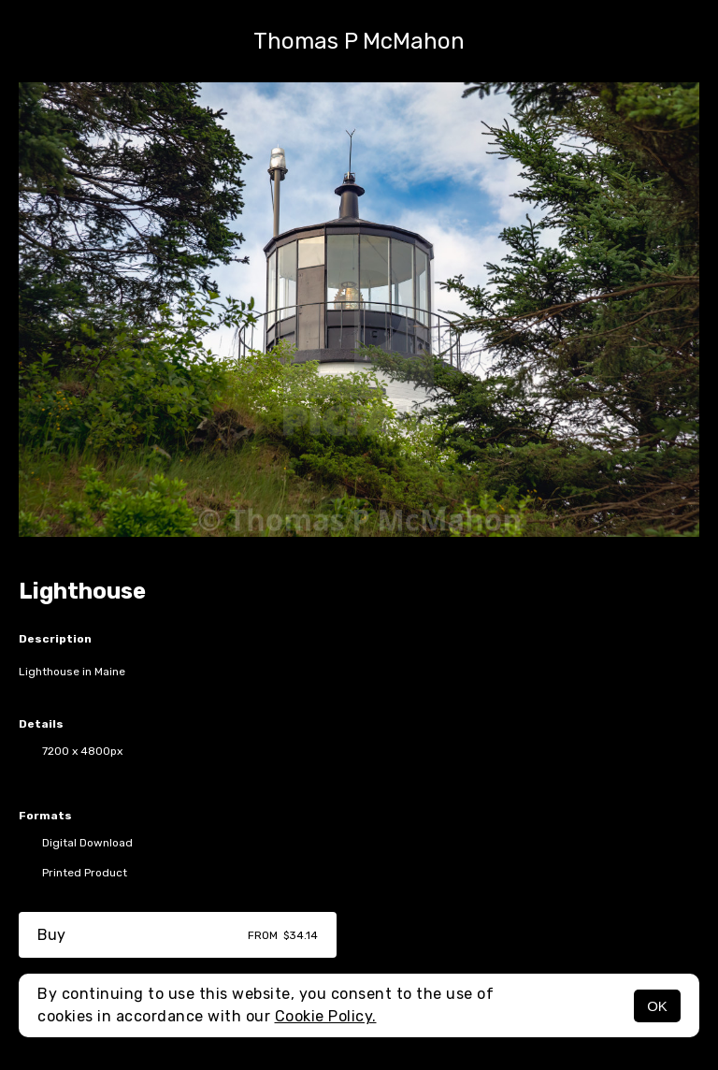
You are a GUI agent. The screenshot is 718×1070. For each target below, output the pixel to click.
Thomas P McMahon (359, 41)
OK (657, 1006)
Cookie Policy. (326, 1016)
